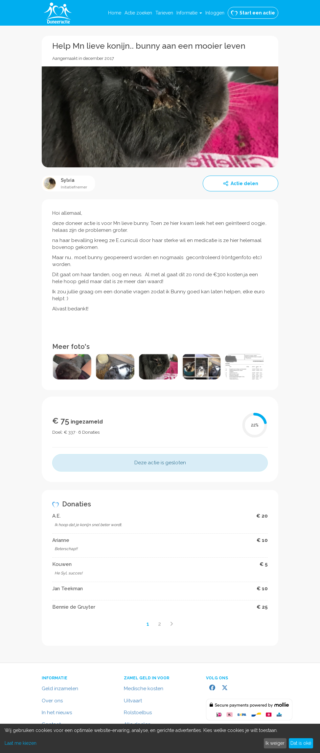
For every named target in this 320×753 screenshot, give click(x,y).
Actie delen (240, 183)
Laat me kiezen (20, 743)
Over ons (52, 701)
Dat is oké (300, 743)
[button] (189, 13)
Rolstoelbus (138, 713)
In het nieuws (57, 713)
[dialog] (160, 738)
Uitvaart (133, 701)
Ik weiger (275, 743)
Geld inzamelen (60, 689)
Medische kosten (143, 689)
